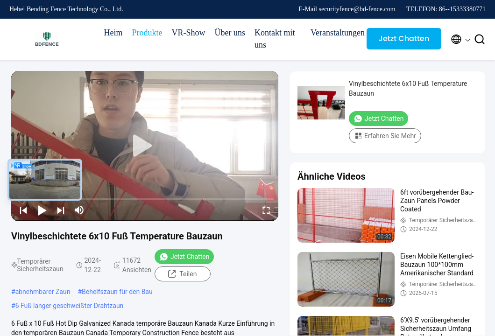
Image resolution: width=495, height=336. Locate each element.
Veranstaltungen (334, 32)
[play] (144, 146)
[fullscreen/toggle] (266, 210)
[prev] (23, 210)
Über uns (230, 32)
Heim (113, 32)
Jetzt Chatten (404, 38)
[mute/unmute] (79, 210)
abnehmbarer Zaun (43, 291)
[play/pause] (42, 210)
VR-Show (188, 32)
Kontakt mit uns (275, 38)
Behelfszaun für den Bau (117, 291)
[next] (60, 210)
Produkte (147, 32)
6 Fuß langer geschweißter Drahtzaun (69, 305)
